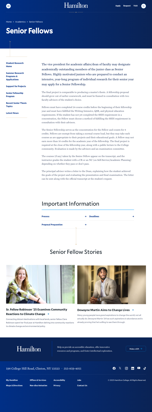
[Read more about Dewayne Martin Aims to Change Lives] (111, 288)
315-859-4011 (72, 368)
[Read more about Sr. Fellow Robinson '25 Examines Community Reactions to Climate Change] (40, 285)
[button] (8, 6)
